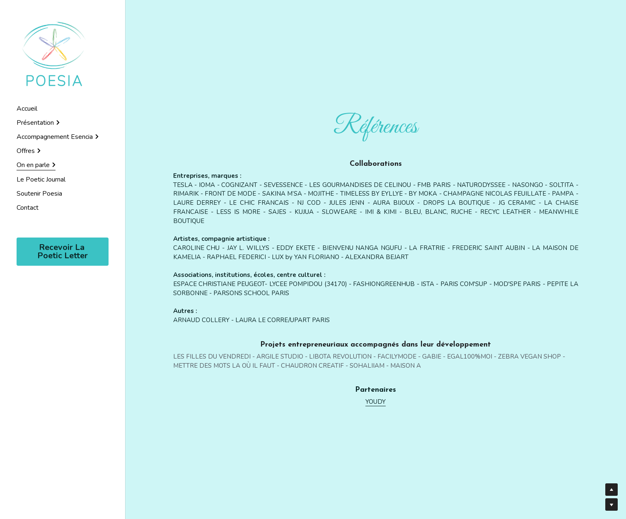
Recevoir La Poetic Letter (62, 251)
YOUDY (375, 402)
